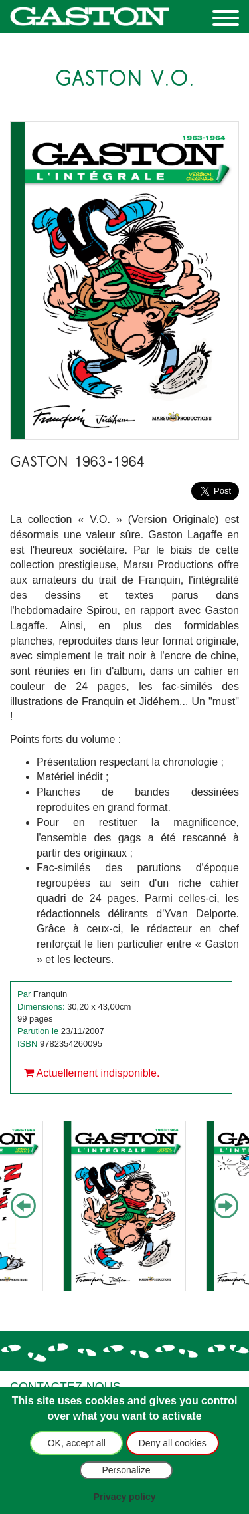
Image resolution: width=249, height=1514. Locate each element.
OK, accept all (77, 1443)
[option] (124, 1206)
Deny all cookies (173, 1443)
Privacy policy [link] (124, 1496)
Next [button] (225, 1206)
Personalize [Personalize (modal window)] (126, 1470)
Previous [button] (23, 1206)
